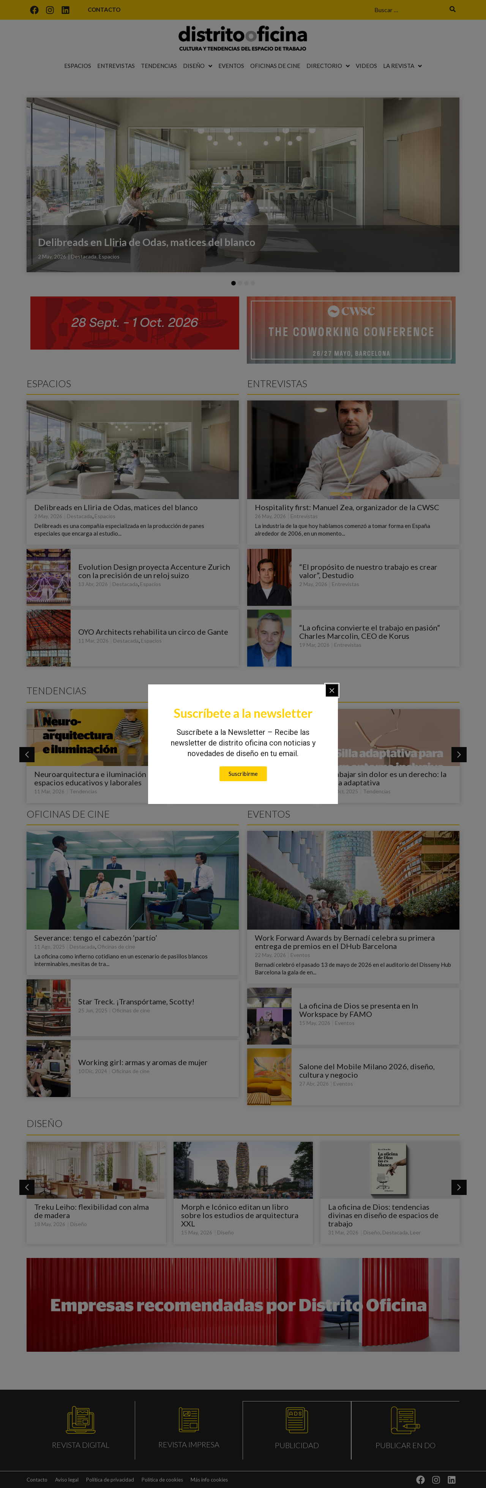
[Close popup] (332, 690)
